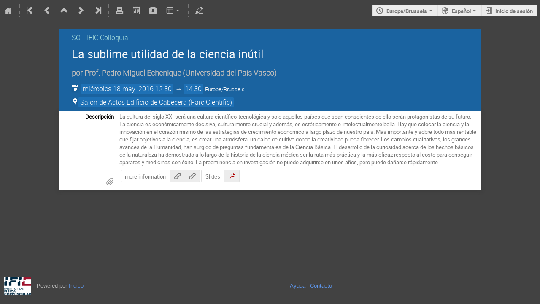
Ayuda (297, 285)
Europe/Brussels (406, 11)
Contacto (321, 285)
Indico (76, 285)
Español (461, 11)
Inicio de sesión (514, 11)
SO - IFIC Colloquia (100, 37)
